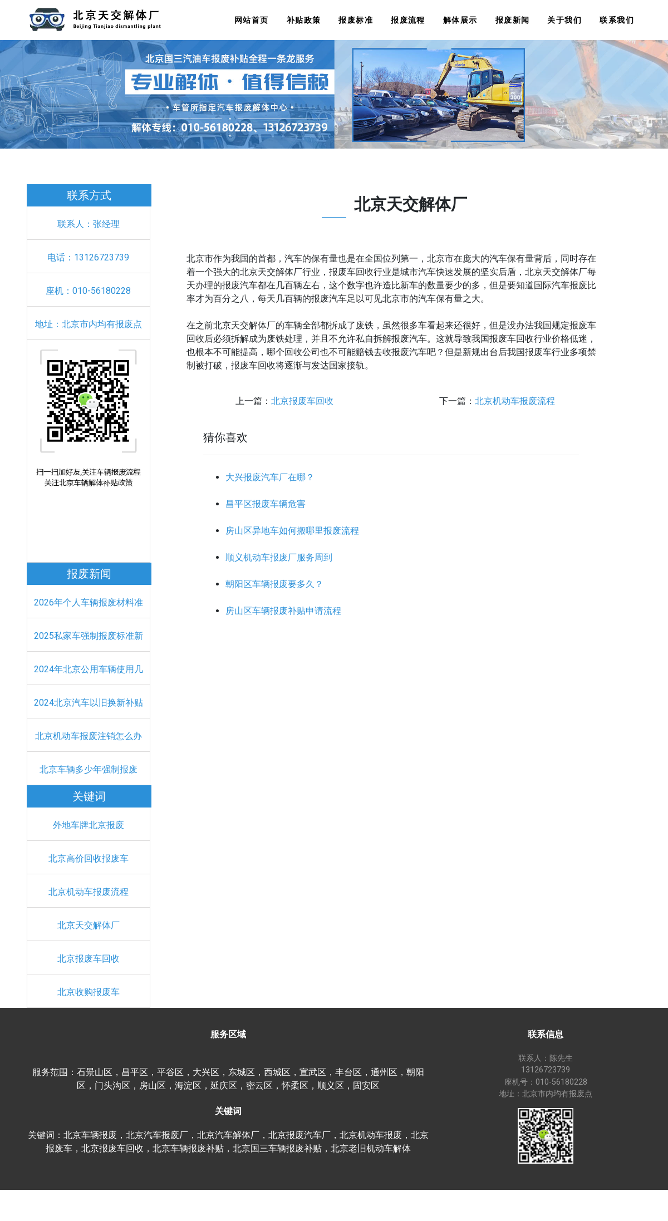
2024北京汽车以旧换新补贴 (88, 702)
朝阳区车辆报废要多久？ (274, 584)
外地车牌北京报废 (88, 825)
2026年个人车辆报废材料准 (88, 602)
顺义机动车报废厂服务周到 (278, 557)
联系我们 (617, 20)
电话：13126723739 (88, 257)
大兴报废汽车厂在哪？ (270, 477)
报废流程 (408, 20)
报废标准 (355, 20)
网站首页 (251, 20)
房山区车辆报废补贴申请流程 (283, 610)
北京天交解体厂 (88, 925)
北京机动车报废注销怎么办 (88, 736)
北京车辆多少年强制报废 (88, 769)
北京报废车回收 (88, 958)
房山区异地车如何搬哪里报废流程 (292, 530)
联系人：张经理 (88, 224)
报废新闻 (512, 20)
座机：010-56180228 (88, 290)
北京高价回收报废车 (88, 858)
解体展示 (460, 20)
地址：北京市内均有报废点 (88, 324)
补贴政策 (304, 20)
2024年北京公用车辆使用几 (88, 669)
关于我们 (564, 20)
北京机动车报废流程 (88, 892)
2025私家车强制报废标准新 (88, 636)
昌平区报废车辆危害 (265, 504)
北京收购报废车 (88, 992)
